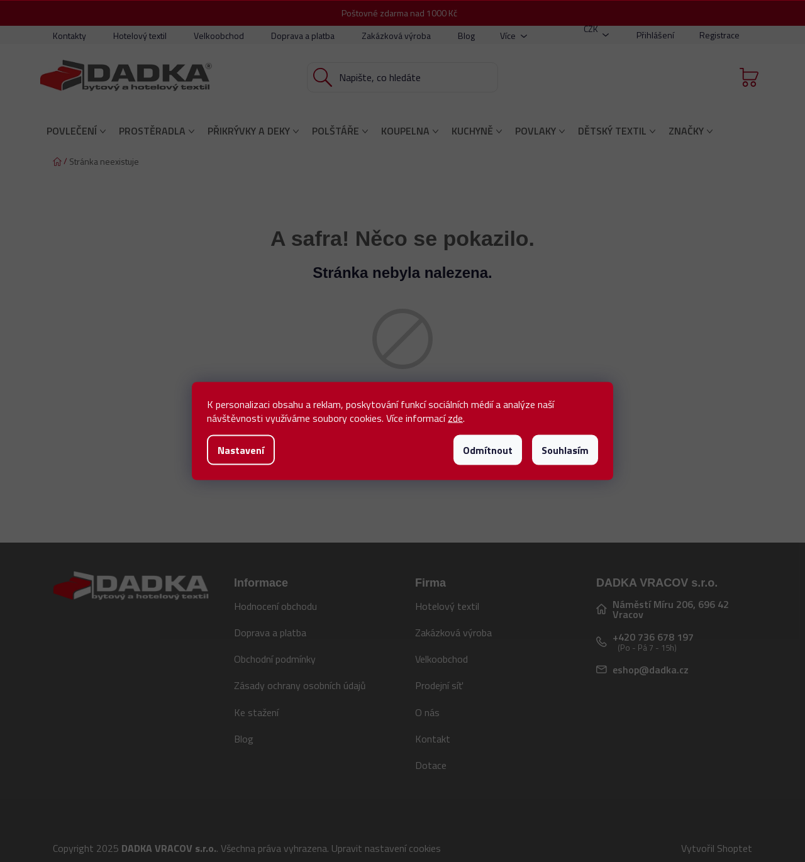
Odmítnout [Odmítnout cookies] (488, 450)
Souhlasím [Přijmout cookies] (565, 450)
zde (455, 418)
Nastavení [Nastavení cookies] (241, 450)
